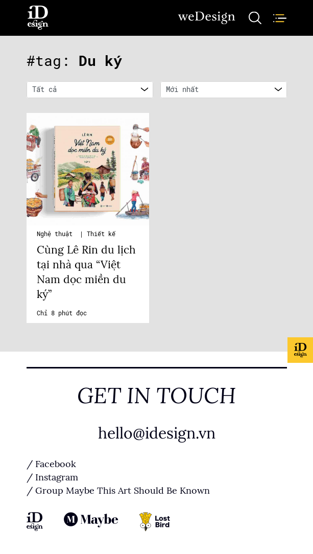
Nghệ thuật (56, 234)
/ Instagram (52, 477)
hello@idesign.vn (156, 433)
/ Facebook (51, 464)
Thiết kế (101, 234)
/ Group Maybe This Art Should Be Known (118, 490)
